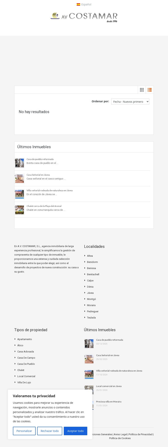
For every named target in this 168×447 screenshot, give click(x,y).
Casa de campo (26, 357)
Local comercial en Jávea (109, 386)
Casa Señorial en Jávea (38, 174)
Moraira (91, 305)
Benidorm (92, 262)
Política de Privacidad (141, 434)
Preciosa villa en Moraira (108, 401)
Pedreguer (92, 311)
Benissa (91, 268)
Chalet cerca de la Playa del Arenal (44, 206)
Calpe (90, 280)
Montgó (91, 299)
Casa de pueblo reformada (40, 159)
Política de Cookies (120, 438)
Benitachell (93, 274)
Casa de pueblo (26, 363)
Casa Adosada (25, 351)
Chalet (20, 370)
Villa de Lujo (24, 382)
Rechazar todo (50, 431)
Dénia (90, 286)
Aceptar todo (75, 431)
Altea (90, 255)
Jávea (90, 292)
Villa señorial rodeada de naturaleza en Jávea (50, 190)
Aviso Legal (121, 434)
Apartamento (24, 339)
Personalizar (24, 431)
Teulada (91, 317)
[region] (50, 414)
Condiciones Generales (99, 434)
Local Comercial (26, 376)
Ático (20, 345)
